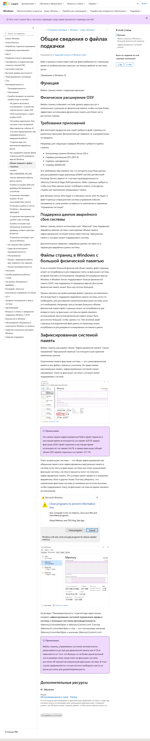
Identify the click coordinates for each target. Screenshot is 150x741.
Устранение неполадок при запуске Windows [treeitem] (21, 239)
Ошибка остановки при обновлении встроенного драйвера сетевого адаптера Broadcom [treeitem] (22, 228)
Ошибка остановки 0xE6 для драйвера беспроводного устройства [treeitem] (22, 188)
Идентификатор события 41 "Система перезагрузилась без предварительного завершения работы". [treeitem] (23, 133)
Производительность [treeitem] (17, 88)
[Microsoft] (5, 3)
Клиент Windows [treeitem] (12, 38)
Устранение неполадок (57, 30)
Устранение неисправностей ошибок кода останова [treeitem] (22, 218)
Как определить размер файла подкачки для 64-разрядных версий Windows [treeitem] (23, 156)
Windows (74, 30)
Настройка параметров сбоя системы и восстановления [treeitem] (22, 123)
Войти (144, 3)
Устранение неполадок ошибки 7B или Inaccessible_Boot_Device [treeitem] (20, 198)
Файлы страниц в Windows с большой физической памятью (130, 39)
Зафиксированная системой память (129, 45)
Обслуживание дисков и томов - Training (59, 697)
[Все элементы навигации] (43, 30)
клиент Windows (87, 30)
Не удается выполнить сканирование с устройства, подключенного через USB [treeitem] (22, 106)
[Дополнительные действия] (107, 30)
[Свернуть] (33, 27)
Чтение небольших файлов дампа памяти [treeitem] (21, 179)
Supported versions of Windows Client (70, 55)
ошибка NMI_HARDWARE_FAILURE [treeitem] (21, 172)
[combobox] (18, 33)
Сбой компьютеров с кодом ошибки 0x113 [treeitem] (22, 115)
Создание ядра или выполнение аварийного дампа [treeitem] (20, 145)
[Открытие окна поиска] (138, 3)
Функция (121, 35)
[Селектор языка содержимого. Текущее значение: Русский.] (9, 736)
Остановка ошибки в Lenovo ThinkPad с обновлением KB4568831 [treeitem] (22, 209)
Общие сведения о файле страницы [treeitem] (21, 165)
